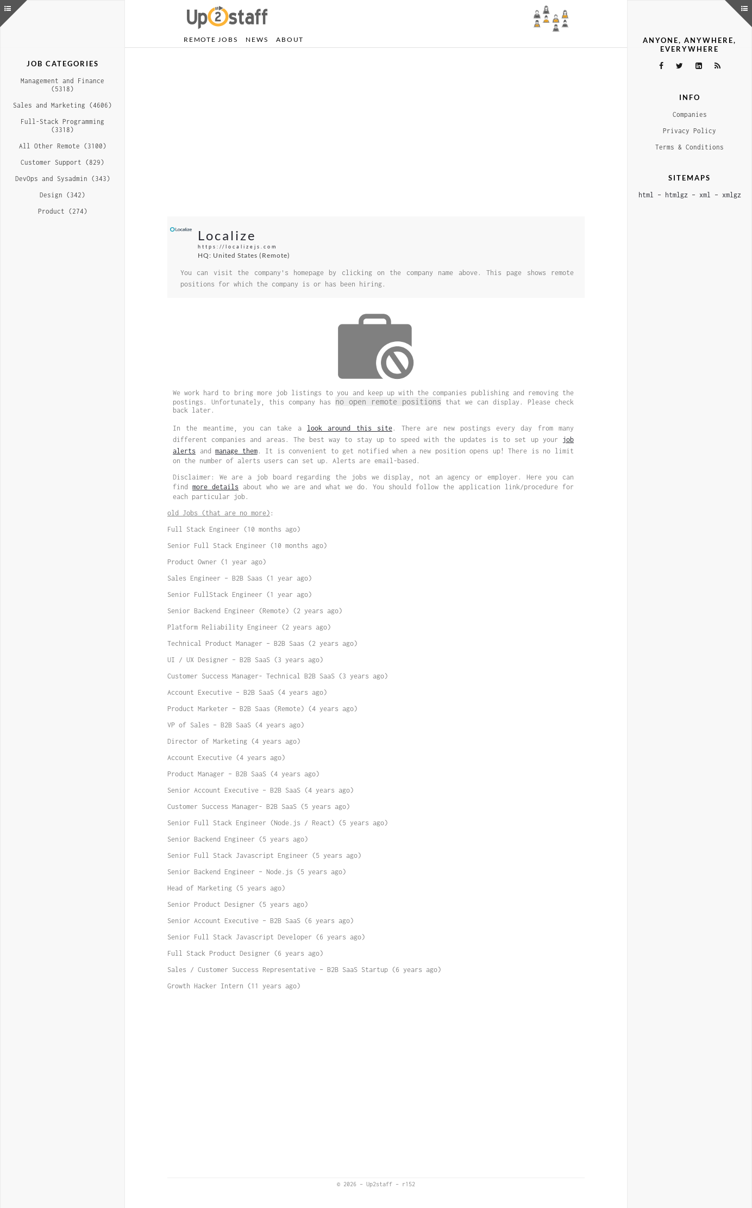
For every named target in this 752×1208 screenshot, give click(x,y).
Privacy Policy (689, 130)
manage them (236, 451)
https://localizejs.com (237, 247)
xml (705, 195)
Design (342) (62, 194)
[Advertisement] (376, 132)
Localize (227, 235)
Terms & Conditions (689, 147)
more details (215, 487)
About (290, 39)
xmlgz (731, 195)
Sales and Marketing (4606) (62, 105)
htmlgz (676, 195)
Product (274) (62, 211)
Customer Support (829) (62, 162)
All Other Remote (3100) (62, 146)
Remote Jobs (210, 39)
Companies (690, 114)
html (646, 195)
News (257, 39)
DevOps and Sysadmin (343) (62, 178)
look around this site (349, 428)
